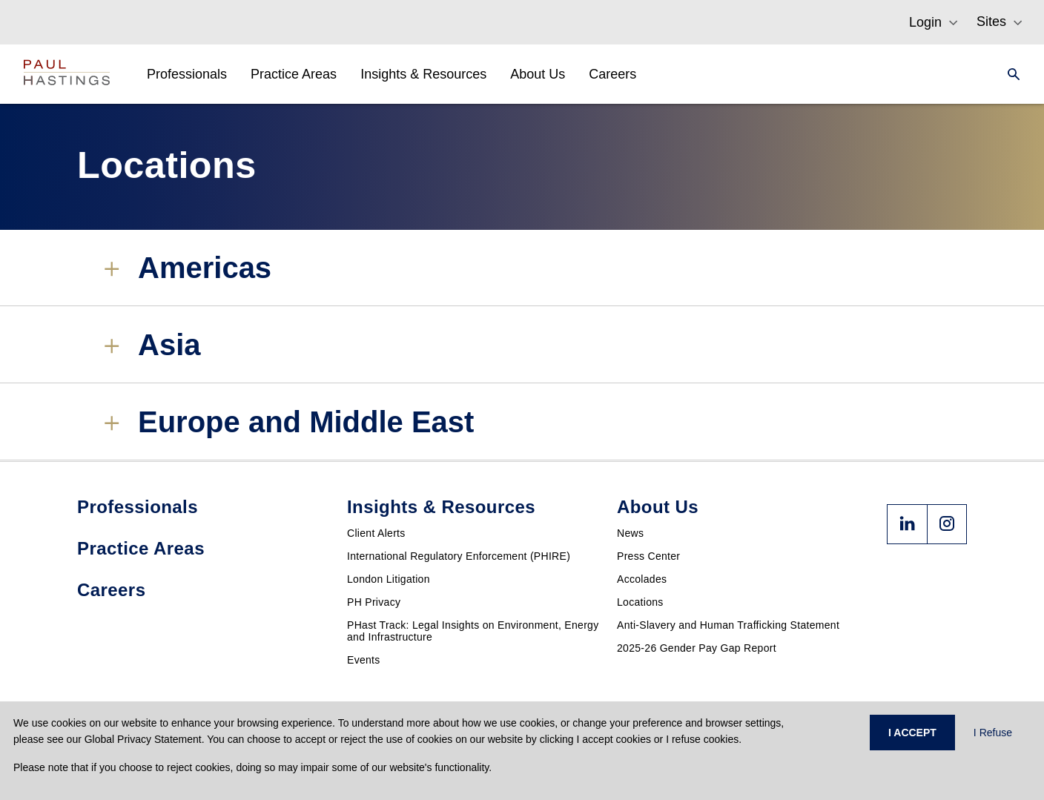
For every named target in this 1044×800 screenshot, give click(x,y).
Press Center (648, 556)
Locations (640, 602)
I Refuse (993, 732)
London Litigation (388, 579)
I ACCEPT (912, 732)
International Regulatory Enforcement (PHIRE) (458, 556)
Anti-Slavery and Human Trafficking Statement (728, 625)
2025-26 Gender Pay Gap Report (696, 648)
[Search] (1009, 74)
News (630, 533)
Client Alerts (376, 533)
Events (363, 660)
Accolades (642, 579)
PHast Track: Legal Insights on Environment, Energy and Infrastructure (473, 631)
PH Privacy (373, 602)
